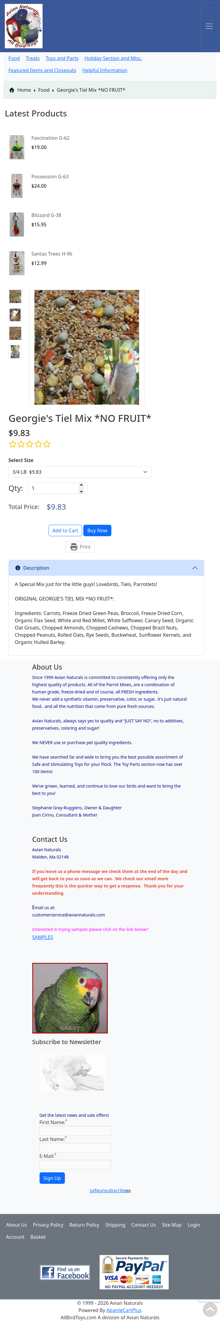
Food (44, 90)
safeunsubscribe (110, 1190)
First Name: (54, 1122)
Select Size (20, 460)
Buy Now (97, 530)
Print (80, 546)
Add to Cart (65, 530)
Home (20, 90)
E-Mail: (48, 1155)
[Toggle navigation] (209, 26)
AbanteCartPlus (124, 1310)
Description (32, 568)
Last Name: (53, 1139)
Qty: (15, 488)
